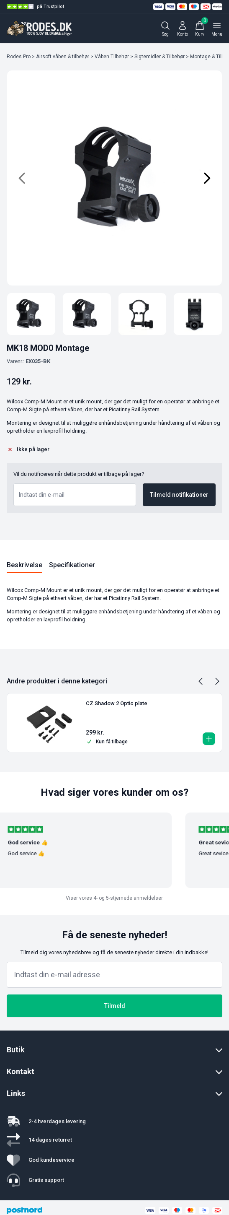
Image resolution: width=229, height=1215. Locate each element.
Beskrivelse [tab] (24, 565)
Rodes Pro (19, 57)
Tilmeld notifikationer (179, 494)
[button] (209, 738)
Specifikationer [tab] (72, 565)
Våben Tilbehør (112, 57)
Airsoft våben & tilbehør (62, 57)
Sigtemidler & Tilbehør (159, 57)
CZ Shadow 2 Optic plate (116, 703)
